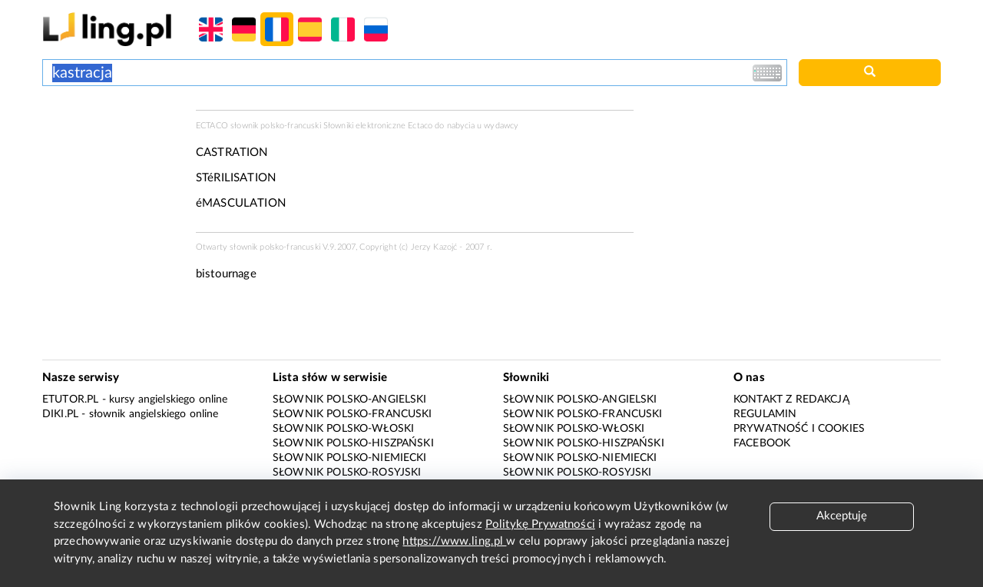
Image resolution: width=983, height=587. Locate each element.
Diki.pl (60, 414)
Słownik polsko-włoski (343, 428)
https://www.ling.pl (454, 541)
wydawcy (501, 125)
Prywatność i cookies (799, 428)
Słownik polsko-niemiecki (350, 458)
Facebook (761, 443)
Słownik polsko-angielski (350, 399)
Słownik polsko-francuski (352, 414)
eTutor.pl (70, 399)
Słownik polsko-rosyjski (347, 472)
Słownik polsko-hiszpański (353, 443)
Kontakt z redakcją (791, 399)
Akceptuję (841, 516)
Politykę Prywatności (540, 524)
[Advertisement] (111, 167)
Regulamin (764, 414)
